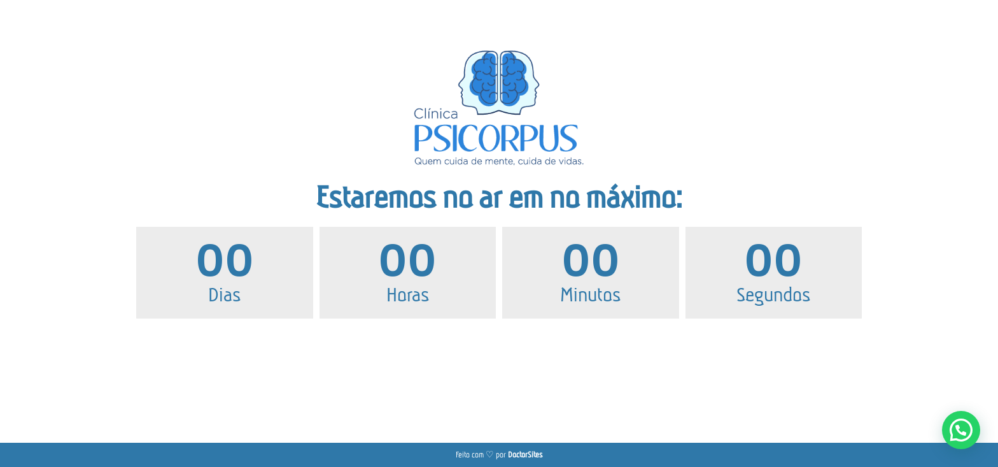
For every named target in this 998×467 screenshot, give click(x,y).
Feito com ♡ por (499, 454)
